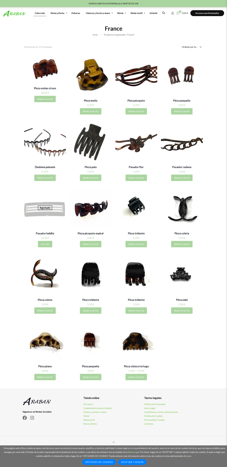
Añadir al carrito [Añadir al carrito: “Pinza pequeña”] (90, 377)
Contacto (148, 423)
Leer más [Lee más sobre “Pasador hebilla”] (45, 244)
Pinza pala (91, 167)
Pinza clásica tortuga (136, 366)
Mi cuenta (88, 404)
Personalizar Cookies (154, 420)
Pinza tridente (136, 233)
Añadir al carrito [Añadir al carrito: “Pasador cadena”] (182, 177)
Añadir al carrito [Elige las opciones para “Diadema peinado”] (45, 177)
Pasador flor (136, 167)
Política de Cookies (153, 416)
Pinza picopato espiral (91, 233)
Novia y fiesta (90, 423)
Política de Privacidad (154, 404)
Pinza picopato (136, 100)
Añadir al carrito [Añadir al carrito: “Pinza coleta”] (182, 244)
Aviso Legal (149, 408)
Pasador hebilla (45, 233)
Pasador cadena (181, 167)
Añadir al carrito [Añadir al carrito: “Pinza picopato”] (136, 111)
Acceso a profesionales (207, 13)
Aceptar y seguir (132, 462)
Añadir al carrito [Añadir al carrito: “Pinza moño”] (90, 111)
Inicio (95, 34)
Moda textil (89, 420)
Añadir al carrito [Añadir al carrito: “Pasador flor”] (136, 177)
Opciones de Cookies (99, 462)
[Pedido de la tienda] (192, 47)
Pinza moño (90, 100)
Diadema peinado (45, 167)
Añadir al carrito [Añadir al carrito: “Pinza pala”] (90, 177)
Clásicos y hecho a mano (95, 412)
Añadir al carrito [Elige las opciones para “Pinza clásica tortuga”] (136, 377)
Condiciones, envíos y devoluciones (161, 412)
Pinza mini (182, 299)
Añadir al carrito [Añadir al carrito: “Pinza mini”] (182, 310)
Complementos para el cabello (97, 408)
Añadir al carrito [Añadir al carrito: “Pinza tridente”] (136, 244)
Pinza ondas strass (45, 88)
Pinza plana (45, 366)
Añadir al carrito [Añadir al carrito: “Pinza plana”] (45, 377)
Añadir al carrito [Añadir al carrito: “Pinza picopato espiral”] (90, 244)
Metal (86, 416)
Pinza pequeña (181, 100)
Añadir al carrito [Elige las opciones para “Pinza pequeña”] (182, 111)
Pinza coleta (182, 233)
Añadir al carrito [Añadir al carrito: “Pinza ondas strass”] (45, 99)
